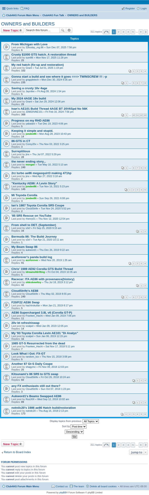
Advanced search (69, 30)
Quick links (12, 8)
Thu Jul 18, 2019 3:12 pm (58, 282)
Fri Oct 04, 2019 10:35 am (62, 272)
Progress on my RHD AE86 (30, 120)
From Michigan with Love (29, 44)
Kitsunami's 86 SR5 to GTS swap (34, 374)
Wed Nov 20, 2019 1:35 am (56, 260)
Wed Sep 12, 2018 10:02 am (53, 399)
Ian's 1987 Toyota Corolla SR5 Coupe (37, 205)
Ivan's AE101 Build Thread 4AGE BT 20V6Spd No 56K (49, 108)
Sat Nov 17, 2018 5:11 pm (60, 346)
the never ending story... (28, 161)
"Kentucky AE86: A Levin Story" (34, 183)
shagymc (31, 367)
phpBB (62, 492)
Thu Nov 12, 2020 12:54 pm (53, 218)
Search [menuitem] (145, 16)
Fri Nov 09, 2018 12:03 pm (53, 367)
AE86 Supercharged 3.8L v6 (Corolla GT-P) (41, 312)
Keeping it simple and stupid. (32, 130)
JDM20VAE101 (34, 111)
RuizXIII (30, 399)
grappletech (32, 79)
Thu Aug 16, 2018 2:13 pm (53, 410)
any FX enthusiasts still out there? (35, 386)
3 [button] (123, 31)
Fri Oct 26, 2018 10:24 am (55, 377)
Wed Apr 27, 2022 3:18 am (47, 176)
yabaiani (30, 123)
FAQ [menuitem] (26, 8)
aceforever (32, 260)
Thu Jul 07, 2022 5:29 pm (46, 154)
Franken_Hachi (34, 315)
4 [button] (128, 31)
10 (134, 115)
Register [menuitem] (130, 8)
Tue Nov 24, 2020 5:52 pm (56, 208)
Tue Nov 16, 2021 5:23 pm (54, 186)
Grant (29, 67)
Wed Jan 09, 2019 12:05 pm (52, 326)
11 (137, 115)
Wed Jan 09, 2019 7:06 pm (60, 315)
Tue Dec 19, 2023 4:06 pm (53, 123)
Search (62, 30)
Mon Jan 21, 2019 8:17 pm (58, 305)
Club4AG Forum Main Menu (22, 486)
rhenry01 (30, 218)
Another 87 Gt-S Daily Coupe (31, 364)
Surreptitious (20, 151)
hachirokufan (33, 305)
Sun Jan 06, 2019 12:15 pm (51, 336)
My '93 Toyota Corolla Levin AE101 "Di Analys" (44, 333)
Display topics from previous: (74, 421)
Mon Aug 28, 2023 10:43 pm (55, 133)
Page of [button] (106, 32)
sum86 (29, 57)
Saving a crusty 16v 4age (29, 88)
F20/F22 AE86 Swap (25, 302)
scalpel (29, 326)
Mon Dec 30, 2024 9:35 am (57, 79)
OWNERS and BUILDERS (28, 23)
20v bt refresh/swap (25, 323)
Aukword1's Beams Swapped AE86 (36, 396)
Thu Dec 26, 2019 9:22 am (54, 250)
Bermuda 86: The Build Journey (34, 236)
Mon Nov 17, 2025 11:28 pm (52, 57)
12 (141, 115)
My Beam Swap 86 (24, 247)
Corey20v (31, 144)
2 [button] (118, 31)
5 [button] (133, 31)
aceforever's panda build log (31, 257)
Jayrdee (30, 91)
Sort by (74, 426)
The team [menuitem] (78, 486)
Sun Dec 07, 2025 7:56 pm (61, 47)
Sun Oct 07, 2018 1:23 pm (55, 389)
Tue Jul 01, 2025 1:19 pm (49, 67)
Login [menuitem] (144, 8)
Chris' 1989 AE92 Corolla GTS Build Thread (42, 269)
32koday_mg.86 (34, 47)
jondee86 (31, 133)
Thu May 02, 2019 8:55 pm (56, 293)
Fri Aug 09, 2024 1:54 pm (51, 91)
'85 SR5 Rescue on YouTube (31, 215)
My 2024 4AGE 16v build (28, 98)
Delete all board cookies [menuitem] (103, 486)
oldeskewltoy (33, 282)
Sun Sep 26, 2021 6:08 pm (54, 198)
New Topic (11, 30)
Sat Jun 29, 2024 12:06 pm (50, 101)
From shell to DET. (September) (33, 225)
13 (145, 115)
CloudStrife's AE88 (24, 290)
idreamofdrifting (35, 272)
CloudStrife (32, 208)
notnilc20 (31, 410)
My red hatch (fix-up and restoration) (37, 64)
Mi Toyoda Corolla (24, 195)
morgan (30, 164)
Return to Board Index (17, 452)
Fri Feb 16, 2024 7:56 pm (59, 111)
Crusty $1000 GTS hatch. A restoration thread (43, 54)
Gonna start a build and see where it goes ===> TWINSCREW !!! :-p (59, 76)
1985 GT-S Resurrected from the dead (38, 343)
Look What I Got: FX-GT (28, 353)
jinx (27, 154)
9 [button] (140, 31)
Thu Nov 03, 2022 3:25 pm (54, 144)
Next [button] (146, 32)
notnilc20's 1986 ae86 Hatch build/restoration (43, 407)
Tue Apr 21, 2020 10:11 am (48, 239)
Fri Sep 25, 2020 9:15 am (47, 228)
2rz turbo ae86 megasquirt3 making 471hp (41, 173)
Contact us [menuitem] (62, 486)
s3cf (28, 228)
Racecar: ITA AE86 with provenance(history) (42, 279)
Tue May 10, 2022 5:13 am (53, 164)
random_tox (32, 356)
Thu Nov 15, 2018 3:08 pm (56, 356)
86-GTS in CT (20, 141)
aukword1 (31, 250)
